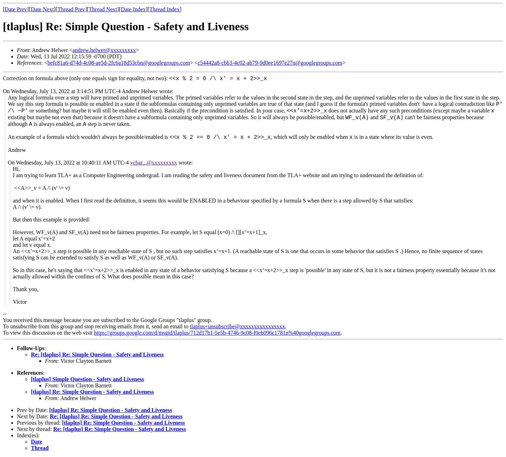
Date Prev (16, 9)
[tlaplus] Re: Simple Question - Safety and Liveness (92, 392)
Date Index (133, 9)
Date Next (42, 9)
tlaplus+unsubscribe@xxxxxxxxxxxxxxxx (237, 326)
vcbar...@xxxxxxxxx (153, 163)
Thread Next (103, 9)
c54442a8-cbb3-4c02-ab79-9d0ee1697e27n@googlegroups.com (269, 63)
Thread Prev (71, 9)
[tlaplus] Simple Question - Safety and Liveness (87, 379)
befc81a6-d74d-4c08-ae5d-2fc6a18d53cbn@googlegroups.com (118, 63)
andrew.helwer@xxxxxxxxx (104, 50)
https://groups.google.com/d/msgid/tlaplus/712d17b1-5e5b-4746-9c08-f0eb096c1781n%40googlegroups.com (217, 333)
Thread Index (164, 9)
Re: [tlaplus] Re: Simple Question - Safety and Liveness (97, 355)
